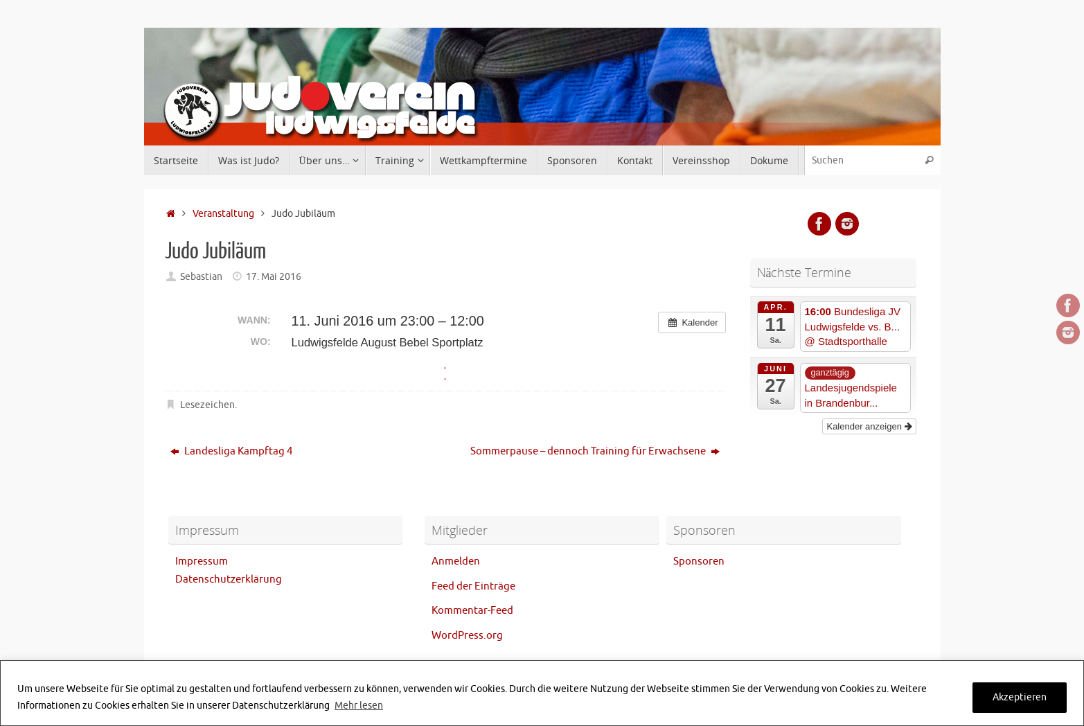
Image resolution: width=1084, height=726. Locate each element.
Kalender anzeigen (869, 426)
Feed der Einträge (473, 586)
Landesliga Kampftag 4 (231, 451)
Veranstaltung (223, 214)
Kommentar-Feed (472, 610)
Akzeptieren (1020, 697)
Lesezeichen (207, 405)
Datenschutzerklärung (228, 579)
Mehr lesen (359, 705)
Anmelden (456, 561)
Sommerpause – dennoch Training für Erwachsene (595, 451)
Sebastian (201, 277)
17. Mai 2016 (273, 277)
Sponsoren (699, 561)
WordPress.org (467, 635)
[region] (542, 693)
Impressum (201, 561)
